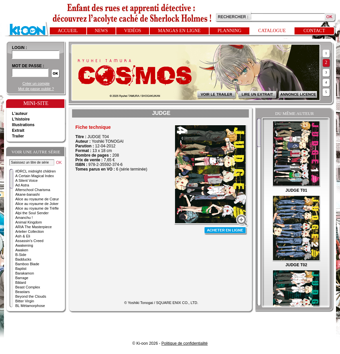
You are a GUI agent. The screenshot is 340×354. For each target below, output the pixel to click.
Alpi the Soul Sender (31, 213)
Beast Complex (27, 287)
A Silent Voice (26, 180)
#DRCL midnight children (35, 171)
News (101, 30)
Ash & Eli (22, 236)
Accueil (68, 30)
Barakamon (24, 273)
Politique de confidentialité (184, 343)
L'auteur (20, 113)
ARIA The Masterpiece (33, 227)
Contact (314, 30)
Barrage (21, 278)
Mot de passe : (28, 66)
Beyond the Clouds (30, 296)
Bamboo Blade (27, 264)
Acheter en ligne (225, 231)
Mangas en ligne (179, 30)
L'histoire (21, 119)
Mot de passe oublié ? (36, 89)
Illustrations (23, 125)
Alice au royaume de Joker (36, 204)
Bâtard (20, 282)
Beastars (22, 292)
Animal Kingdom (28, 222)
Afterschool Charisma (32, 190)
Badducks (23, 259)
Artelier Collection (29, 231)
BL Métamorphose (30, 306)
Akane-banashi (27, 194)
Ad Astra (22, 185)
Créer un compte (36, 83)
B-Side (20, 255)
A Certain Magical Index (34, 176)
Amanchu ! (24, 218)
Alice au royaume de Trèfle (37, 208)
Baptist (21, 269)
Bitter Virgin (24, 301)
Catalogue (272, 30)
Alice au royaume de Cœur (37, 199)
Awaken (21, 250)
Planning (229, 30)
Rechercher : (233, 17)
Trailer (18, 136)
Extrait (18, 130)
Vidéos (132, 30)
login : (19, 47)
